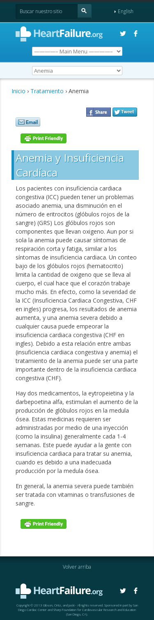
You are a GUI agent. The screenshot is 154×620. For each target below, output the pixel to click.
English (123, 11)
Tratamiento (47, 91)
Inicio (18, 91)
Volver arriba (77, 566)
